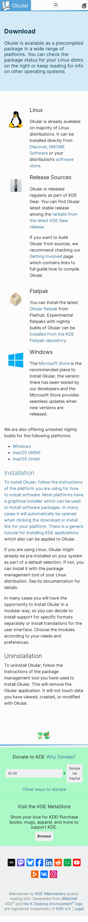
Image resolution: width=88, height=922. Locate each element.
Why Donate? (61, 757)
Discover (38, 146)
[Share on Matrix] (11, 860)
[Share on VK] (44, 872)
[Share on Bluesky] (30, 860)
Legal (79, 909)
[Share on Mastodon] (21, 860)
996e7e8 (69, 898)
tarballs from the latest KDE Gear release (53, 220)
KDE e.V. (63, 909)
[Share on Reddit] (58, 860)
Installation (19, 472)
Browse (44, 836)
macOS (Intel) (26, 458)
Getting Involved (46, 256)
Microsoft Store (54, 363)
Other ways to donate (44, 789)
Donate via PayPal (74, 773)
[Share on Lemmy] (67, 860)
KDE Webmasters (50, 894)
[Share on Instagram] (53, 872)
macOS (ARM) (27, 452)
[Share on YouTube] (77, 860)
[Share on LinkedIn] (49, 860)
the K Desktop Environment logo (53, 904)
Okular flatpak (43, 308)
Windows (22, 446)
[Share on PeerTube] (35, 872)
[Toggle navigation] (55, 5)
